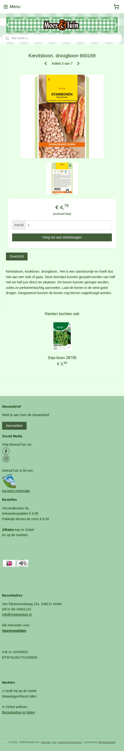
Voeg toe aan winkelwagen (62, 237)
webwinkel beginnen (70, 742)
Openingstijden (14, 631)
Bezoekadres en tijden (18, 712)
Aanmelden (14, 426)
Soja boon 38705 (62, 358)
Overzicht (17, 256)
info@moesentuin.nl (17, 614)
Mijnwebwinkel (106, 742)
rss (54, 742)
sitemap (46, 742)
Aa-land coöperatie (16, 491)
